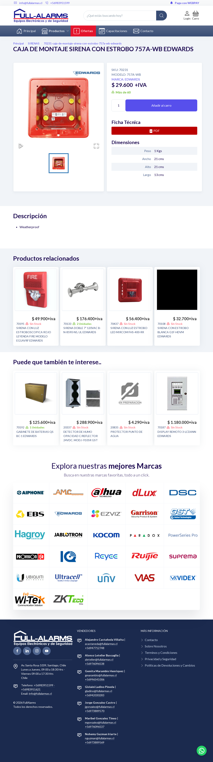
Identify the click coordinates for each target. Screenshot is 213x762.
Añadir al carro (161, 105)
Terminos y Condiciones (161, 652)
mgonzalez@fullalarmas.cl (100, 722)
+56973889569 (94, 742)
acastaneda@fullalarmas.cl (101, 643)
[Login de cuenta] (187, 15)
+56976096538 (94, 663)
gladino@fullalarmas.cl (98, 691)
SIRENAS (33, 43)
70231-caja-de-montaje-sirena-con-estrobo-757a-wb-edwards (83, 43)
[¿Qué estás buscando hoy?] (125, 16)
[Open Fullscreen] (96, 145)
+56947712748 (94, 648)
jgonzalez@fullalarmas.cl (99, 706)
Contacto (143, 31)
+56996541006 (94, 679)
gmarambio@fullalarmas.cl (101, 675)
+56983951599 (57, 3)
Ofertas (83, 31)
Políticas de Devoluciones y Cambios (170, 665)
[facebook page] (17, 651)
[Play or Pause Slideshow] (21, 145)
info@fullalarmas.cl (40, 693)
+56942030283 (94, 695)
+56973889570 (94, 711)
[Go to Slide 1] (59, 163)
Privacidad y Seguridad (160, 659)
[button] (195, 15)
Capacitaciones (113, 31)
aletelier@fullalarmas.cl (99, 659)
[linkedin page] (27, 651)
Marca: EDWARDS (125, 79)
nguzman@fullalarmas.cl (99, 738)
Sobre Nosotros (156, 646)
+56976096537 (94, 726)
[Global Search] (161, 16)
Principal (26, 31)
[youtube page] (46, 651)
